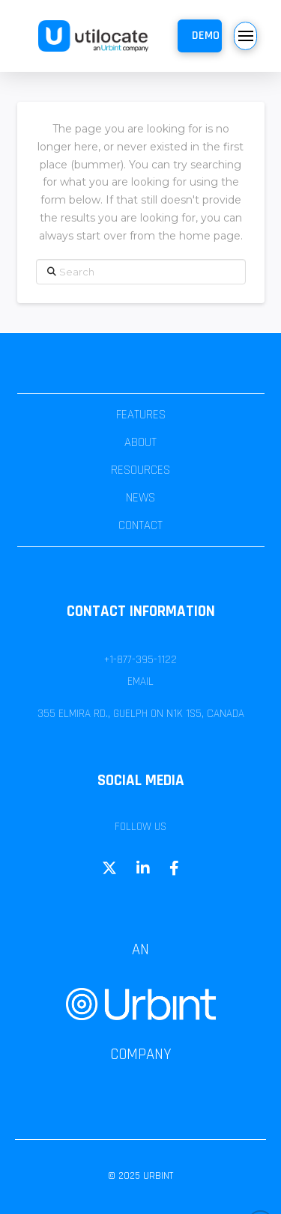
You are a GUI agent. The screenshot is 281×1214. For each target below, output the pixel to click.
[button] (200, 35)
